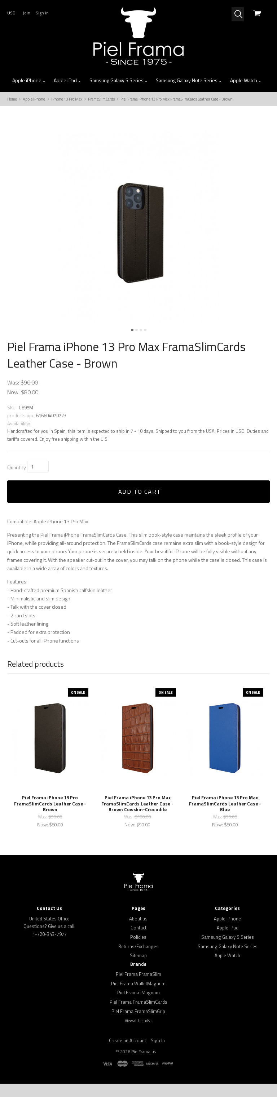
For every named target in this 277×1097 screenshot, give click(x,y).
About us (138, 932)
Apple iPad (67, 80)
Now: (13, 405)
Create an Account (127, 1053)
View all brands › (138, 1034)
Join (26, 12)
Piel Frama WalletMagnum (138, 996)
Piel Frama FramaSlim (138, 987)
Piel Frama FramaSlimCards (138, 1015)
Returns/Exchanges (138, 959)
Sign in (42, 12)
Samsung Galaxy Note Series (189, 80)
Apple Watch (245, 80)
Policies (138, 950)
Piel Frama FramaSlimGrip (138, 1024)
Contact (138, 941)
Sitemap (138, 969)
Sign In (158, 1053)
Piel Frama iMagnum (138, 1006)
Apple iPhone (29, 80)
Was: (13, 395)
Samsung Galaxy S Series (118, 80)
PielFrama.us (143, 1064)
